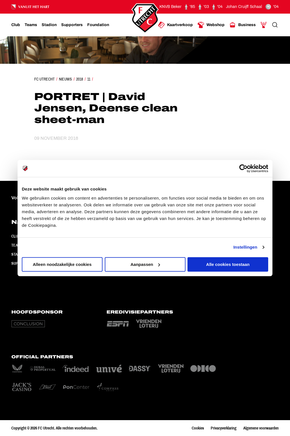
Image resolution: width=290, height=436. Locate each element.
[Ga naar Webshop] (211, 25)
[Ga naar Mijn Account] (263, 25)
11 (88, 79)
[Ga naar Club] (15, 25)
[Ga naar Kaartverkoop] (175, 25)
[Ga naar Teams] (31, 25)
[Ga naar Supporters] (72, 25)
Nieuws (65, 79)
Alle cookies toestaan (228, 264)
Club (15, 236)
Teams (17, 245)
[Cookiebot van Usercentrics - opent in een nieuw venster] (243, 168)
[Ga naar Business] (242, 25)
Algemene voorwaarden (261, 428)
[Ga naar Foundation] (98, 25)
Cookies (198, 428)
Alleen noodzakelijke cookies (62, 264)
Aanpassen (145, 264)
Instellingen (245, 247)
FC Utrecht (44, 79)
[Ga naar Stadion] (49, 25)
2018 (79, 79)
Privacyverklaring (223, 428)
